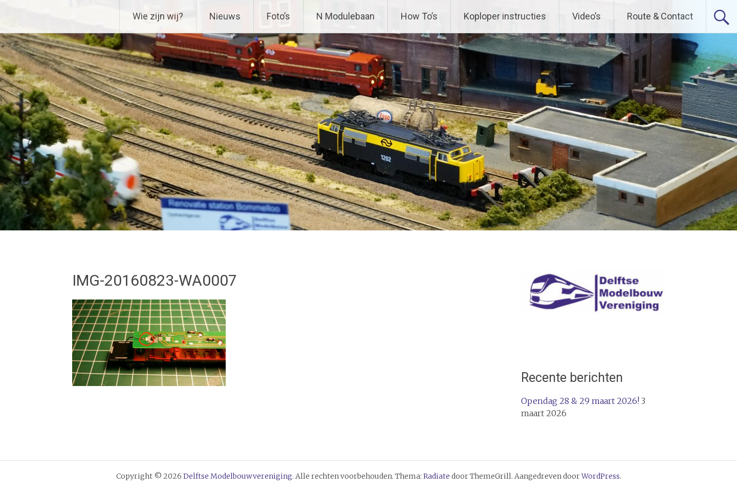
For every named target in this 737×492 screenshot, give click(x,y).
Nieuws (225, 16)
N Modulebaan (345, 16)
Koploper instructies (505, 16)
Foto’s (278, 16)
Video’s (586, 16)
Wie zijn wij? (158, 16)
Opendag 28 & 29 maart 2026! (580, 401)
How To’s (419, 16)
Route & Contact (660, 16)
